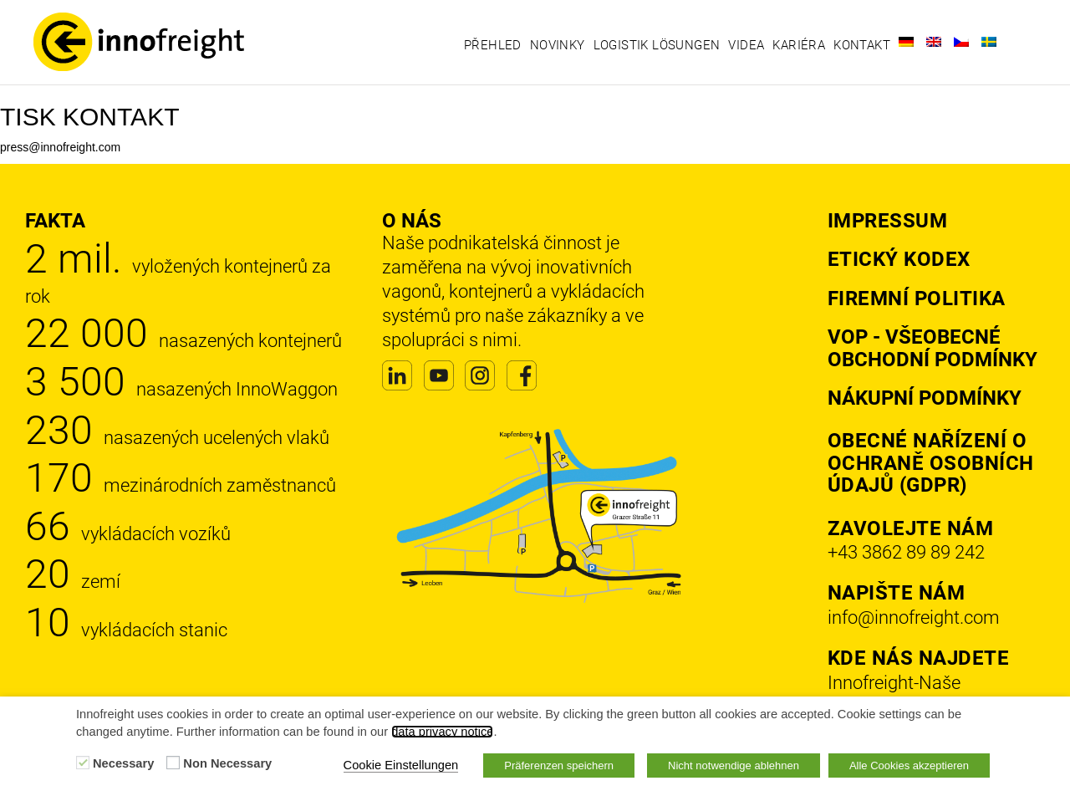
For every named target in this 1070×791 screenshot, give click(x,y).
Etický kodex (899, 259)
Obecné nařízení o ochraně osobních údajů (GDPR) (931, 463)
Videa (746, 45)
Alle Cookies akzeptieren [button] (909, 765)
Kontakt (861, 45)
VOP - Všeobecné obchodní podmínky (932, 347)
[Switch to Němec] (906, 42)
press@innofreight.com (60, 147)
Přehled (493, 45)
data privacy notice (442, 731)
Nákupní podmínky (925, 398)
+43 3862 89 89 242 (906, 552)
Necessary (123, 763)
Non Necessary (227, 763)
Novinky (557, 45)
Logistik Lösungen (657, 45)
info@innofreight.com (914, 617)
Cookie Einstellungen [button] (401, 765)
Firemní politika (917, 298)
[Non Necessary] (173, 762)
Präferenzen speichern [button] (559, 765)
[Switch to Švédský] (988, 42)
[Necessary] (82, 762)
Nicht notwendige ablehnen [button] (733, 765)
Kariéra (798, 45)
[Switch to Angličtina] (933, 42)
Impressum (888, 220)
